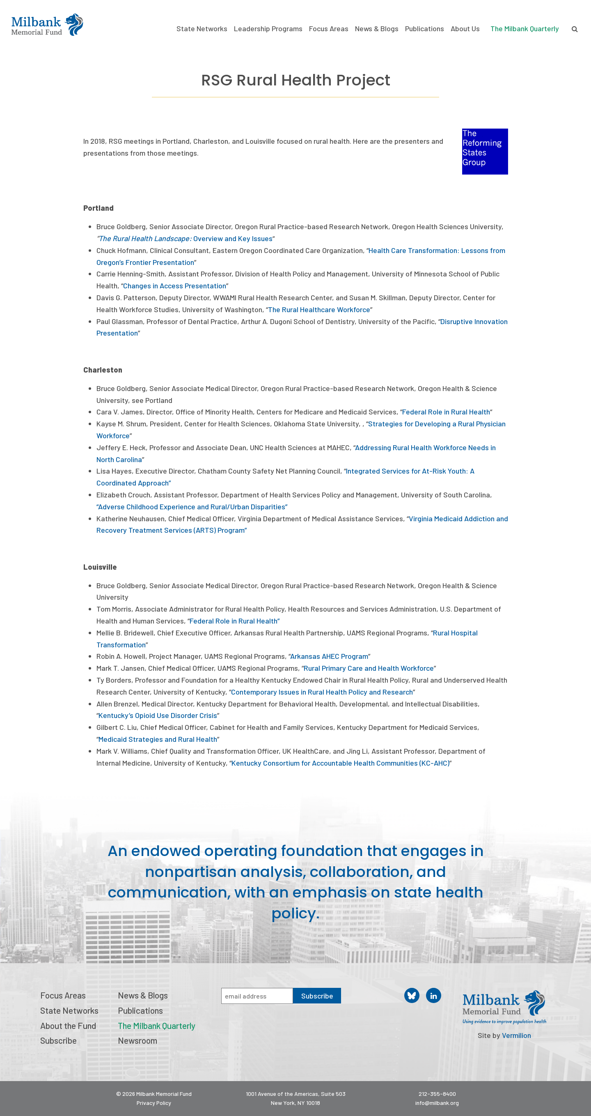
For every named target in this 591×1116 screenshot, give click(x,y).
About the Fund (68, 1025)
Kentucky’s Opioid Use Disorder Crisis (157, 715)
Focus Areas (328, 28)
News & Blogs (377, 28)
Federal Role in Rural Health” (234, 620)
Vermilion (516, 1035)
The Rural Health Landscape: (145, 238)
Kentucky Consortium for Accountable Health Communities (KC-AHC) (340, 762)
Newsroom (137, 1040)
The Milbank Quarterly (524, 28)
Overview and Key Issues (233, 238)
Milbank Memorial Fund (47, 24)
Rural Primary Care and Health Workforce (369, 667)
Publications (424, 28)
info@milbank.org (437, 1102)
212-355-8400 (437, 1093)
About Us (465, 28)
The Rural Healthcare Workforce (319, 309)
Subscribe (58, 1040)
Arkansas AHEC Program (329, 655)
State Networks (201, 28)
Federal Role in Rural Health (446, 411)
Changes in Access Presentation (174, 285)
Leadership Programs (268, 28)
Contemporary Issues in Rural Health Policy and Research (322, 691)
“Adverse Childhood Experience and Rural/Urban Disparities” (191, 506)
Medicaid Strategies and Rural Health (157, 738)
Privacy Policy (154, 1102)
